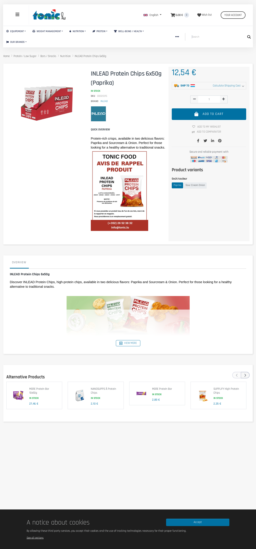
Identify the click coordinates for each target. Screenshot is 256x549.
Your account (233, 15)
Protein (98, 31)
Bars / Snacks (48, 56)
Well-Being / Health (128, 31)
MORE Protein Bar (162, 389)
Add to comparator (208, 132)
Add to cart (208, 114)
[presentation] (236, 375)
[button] (152, 15)
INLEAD (104, 101)
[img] (194, 98)
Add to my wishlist (208, 126)
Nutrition (76, 31)
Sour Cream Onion (195, 185)
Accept (198, 522)
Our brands (15, 42)
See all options (35, 537)
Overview (19, 262)
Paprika (177, 185)
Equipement (15, 31)
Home (6, 56)
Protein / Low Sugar (25, 56)
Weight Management (46, 31)
